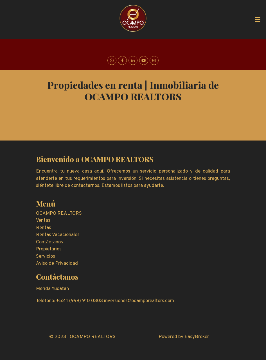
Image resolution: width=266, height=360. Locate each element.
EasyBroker (196, 337)
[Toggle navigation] (257, 19)
